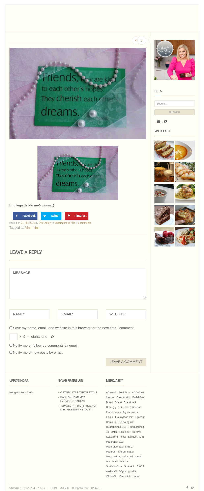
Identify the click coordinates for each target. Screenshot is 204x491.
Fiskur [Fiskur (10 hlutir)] (109, 416)
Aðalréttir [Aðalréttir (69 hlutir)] (111, 392)
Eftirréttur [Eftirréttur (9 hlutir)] (135, 407)
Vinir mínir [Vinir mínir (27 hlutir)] (125, 476)
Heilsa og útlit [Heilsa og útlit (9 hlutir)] (126, 422)
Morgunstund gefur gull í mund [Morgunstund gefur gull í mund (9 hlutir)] (124, 456)
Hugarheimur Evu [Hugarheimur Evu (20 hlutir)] (116, 426)
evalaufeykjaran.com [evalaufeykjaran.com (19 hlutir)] (127, 412)
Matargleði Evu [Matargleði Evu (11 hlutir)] (115, 441)
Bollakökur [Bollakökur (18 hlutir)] (138, 397)
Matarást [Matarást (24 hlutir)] (111, 451)
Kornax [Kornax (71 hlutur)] (136, 431)
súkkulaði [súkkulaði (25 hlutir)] (111, 471)
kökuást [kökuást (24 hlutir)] (132, 436)
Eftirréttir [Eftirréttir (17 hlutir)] (123, 407)
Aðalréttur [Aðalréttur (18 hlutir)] (124, 392)
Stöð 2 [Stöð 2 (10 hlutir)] (140, 466)
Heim (54, 488)
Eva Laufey (45, 223)
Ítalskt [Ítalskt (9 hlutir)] (136, 476)
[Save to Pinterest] (76, 216)
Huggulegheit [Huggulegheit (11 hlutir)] (136, 426)
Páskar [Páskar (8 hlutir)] (124, 461)
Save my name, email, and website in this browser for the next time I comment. (74, 328)
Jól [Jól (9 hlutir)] (108, 431)
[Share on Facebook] (25, 216)
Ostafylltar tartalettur (78, 392)
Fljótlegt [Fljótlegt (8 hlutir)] (140, 416)
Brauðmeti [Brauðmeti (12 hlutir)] (130, 402)
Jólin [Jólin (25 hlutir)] (114, 431)
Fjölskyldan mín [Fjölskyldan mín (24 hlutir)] (124, 416)
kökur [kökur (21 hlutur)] (123, 436)
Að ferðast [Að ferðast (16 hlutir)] (138, 392)
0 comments (84, 223)
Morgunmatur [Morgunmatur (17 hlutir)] (126, 451)
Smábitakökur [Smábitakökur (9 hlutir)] (114, 466)
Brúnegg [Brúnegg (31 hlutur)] (111, 407)
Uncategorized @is (65, 223)
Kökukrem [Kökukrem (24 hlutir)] (112, 436)
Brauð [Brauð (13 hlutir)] (118, 402)
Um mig (64, 488)
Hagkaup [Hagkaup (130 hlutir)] (111, 422)
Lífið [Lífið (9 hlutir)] (141, 436)
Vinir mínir (32, 227)
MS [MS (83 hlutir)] (108, 461)
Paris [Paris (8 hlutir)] (115, 461)
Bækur (95, 488)
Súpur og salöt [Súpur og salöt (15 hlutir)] (127, 471)
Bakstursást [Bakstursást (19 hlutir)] (123, 397)
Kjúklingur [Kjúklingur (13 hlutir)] (124, 431)
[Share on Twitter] (51, 216)
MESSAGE (77, 283)
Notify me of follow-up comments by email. (45, 345)
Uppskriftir (80, 488)
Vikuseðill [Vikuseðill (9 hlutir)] (111, 476)
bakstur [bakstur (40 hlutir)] (110, 397)
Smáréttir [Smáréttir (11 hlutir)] (129, 466)
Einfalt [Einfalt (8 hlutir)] (109, 412)
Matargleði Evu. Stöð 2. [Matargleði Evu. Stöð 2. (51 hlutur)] (119, 446)
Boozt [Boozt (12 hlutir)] (109, 402)
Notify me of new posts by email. (38, 352)
